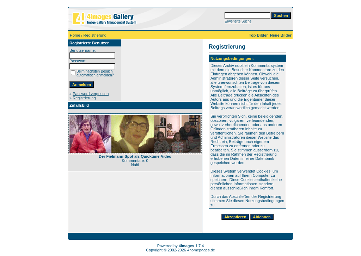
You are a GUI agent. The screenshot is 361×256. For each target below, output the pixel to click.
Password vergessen (91, 94)
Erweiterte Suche (238, 21)
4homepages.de (201, 250)
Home (75, 35)
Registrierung (84, 98)
